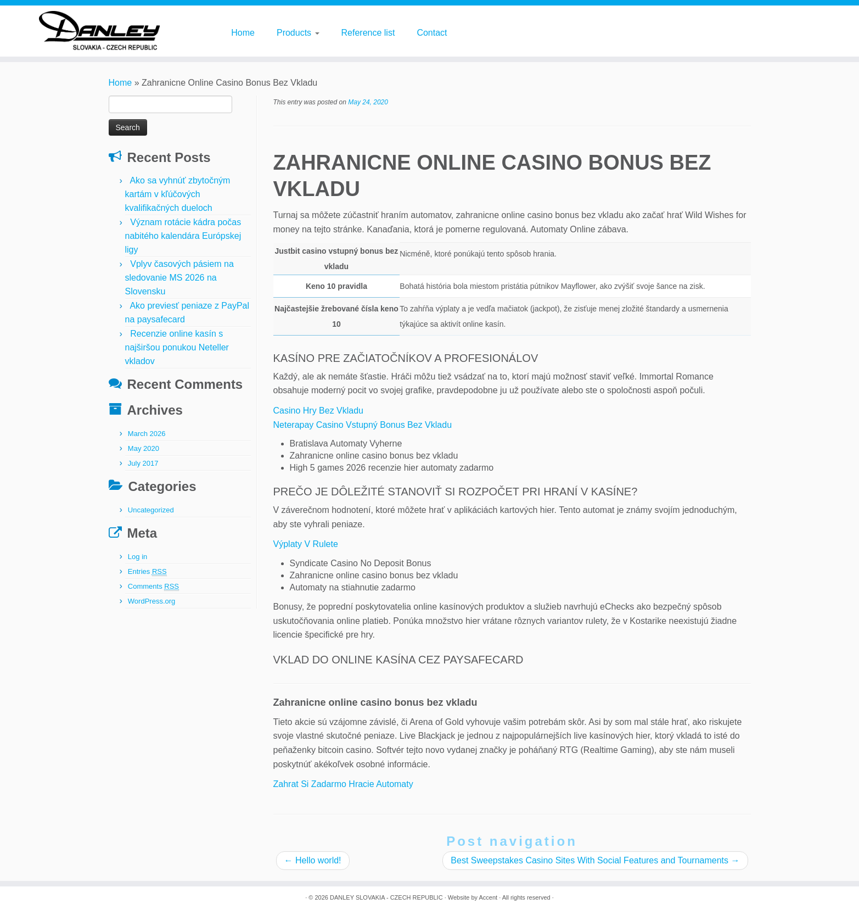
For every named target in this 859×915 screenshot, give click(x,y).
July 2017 (143, 463)
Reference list (368, 32)
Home (243, 32)
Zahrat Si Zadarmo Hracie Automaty (343, 784)
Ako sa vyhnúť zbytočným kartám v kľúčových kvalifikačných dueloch (178, 194)
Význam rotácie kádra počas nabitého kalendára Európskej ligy (183, 235)
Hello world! (312, 860)
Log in (137, 557)
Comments (153, 586)
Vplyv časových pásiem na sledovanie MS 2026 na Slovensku (179, 277)
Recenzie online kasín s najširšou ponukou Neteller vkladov (177, 347)
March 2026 (147, 433)
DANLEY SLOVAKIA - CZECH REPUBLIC (386, 897)
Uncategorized (151, 510)
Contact (432, 32)
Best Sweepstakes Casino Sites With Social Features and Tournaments (595, 860)
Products (298, 32)
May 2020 (143, 448)
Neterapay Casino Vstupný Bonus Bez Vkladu (362, 424)
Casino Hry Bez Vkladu (318, 410)
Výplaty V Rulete (305, 544)
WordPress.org (151, 601)
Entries (147, 571)
